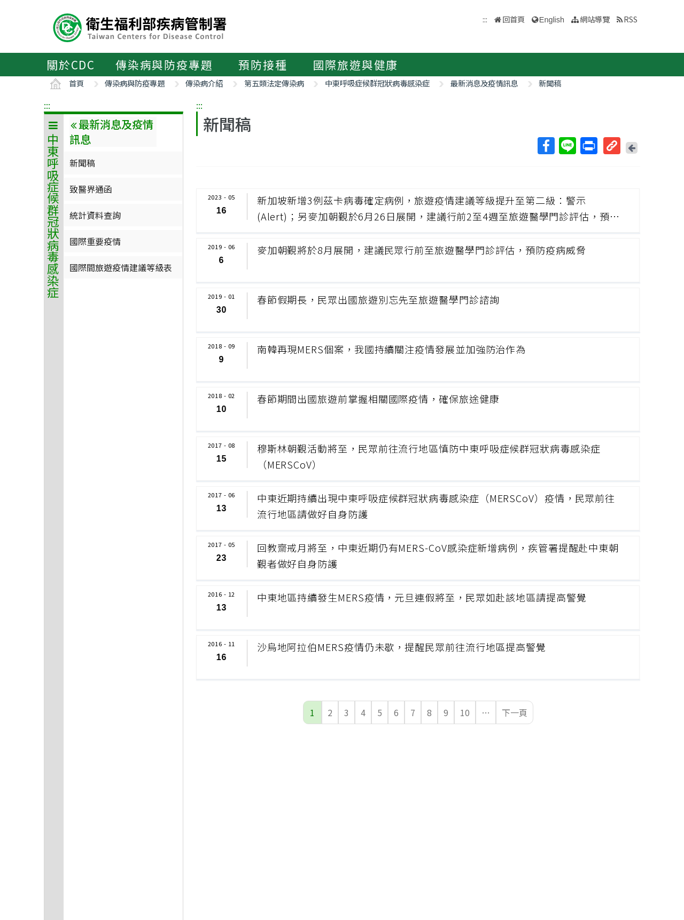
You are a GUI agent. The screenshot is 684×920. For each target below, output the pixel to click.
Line (567, 145)
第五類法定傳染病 (274, 83)
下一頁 (514, 712)
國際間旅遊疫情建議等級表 (120, 267)
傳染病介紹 (204, 83)
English (551, 19)
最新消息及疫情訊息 (484, 83)
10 (465, 712)
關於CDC (70, 65)
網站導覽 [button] (595, 19)
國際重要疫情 (95, 241)
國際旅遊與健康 (356, 65)
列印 (588, 145)
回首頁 (513, 19)
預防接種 (262, 65)
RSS (631, 19)
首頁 (76, 83)
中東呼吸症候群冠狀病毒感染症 (377, 83)
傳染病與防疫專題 (164, 65)
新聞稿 (550, 83)
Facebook (546, 145)
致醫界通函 (90, 189)
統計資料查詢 (95, 215)
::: (47, 105)
